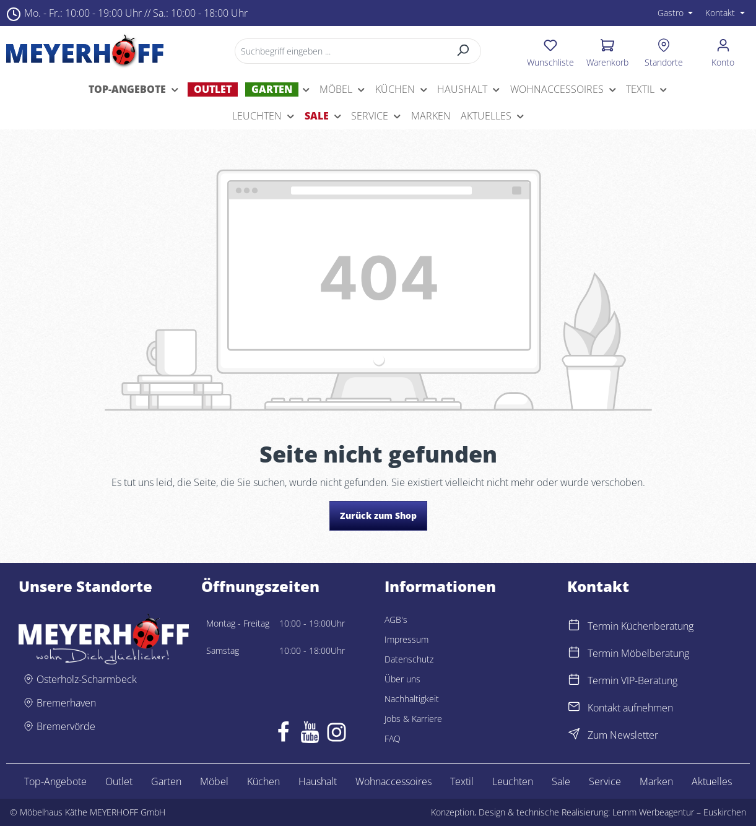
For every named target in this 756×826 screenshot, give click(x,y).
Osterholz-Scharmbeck (87, 679)
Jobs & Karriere (413, 718)
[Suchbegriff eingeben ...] (340, 51)
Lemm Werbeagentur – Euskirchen (679, 812)
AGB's (396, 619)
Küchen (263, 781)
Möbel (214, 781)
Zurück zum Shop (378, 515)
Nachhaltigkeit (412, 699)
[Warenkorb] (607, 50)
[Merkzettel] (550, 50)
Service (605, 781)
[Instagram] (336, 735)
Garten (166, 781)
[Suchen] (462, 51)
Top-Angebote (55, 781)
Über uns (402, 679)
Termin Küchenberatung (640, 626)
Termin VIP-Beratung (632, 680)
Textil (462, 781)
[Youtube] (310, 735)
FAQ (393, 738)
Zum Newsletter (623, 735)
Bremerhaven (66, 703)
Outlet (119, 781)
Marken (656, 781)
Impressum (406, 639)
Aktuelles (712, 781)
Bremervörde (66, 726)
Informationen (440, 586)
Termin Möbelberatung (638, 653)
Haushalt (317, 781)
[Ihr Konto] (723, 50)
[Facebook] (283, 735)
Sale (561, 781)
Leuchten (512, 781)
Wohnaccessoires (393, 781)
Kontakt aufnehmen (630, 708)
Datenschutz (409, 659)
